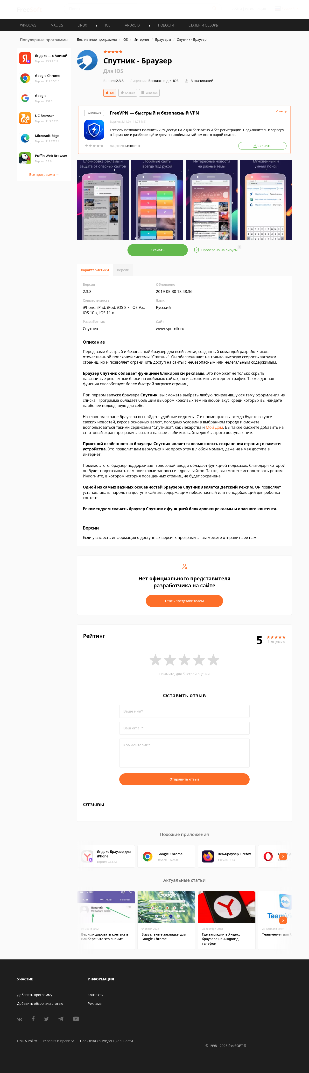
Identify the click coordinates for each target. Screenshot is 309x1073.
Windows (149, 93)
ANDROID (132, 25)
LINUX (82, 25)
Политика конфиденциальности (106, 1041)
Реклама (95, 1003)
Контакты (96, 994)
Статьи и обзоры (204, 25)
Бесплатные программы (97, 39)
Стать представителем (184, 600)
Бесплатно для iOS (163, 80)
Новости (166, 25)
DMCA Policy (27, 1041)
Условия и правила (58, 1041)
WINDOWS (28, 25)
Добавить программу (34, 994)
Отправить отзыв (184, 779)
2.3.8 (113, 80)
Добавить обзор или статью (40, 1003)
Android (127, 93)
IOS (108, 25)
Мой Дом (214, 427)
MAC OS (57, 25)
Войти (237, 9)
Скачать (158, 250)
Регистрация (255, 9)
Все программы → (44, 174)
